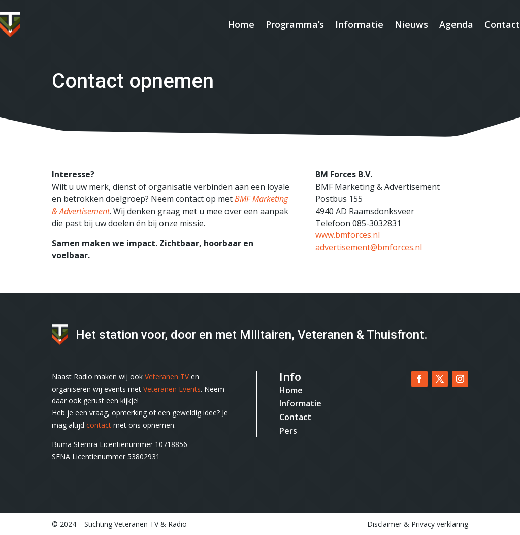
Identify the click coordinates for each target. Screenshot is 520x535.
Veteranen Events (172, 389)
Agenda (456, 24)
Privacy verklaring (439, 524)
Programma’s (295, 24)
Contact (502, 24)
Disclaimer (384, 524)
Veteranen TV (167, 376)
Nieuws (411, 24)
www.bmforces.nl (347, 235)
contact (98, 425)
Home (241, 24)
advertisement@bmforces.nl (368, 247)
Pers (288, 430)
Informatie (359, 24)
